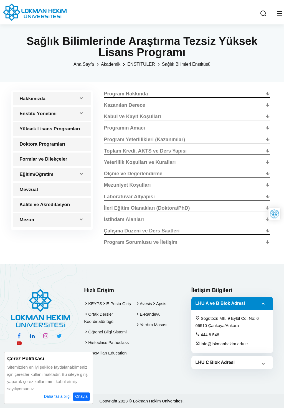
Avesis (146, 303)
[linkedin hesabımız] (32, 335)
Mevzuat (29, 189)
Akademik (110, 64)
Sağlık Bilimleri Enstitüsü (186, 64)
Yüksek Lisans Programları (50, 128)
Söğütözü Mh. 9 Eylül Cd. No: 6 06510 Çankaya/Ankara (227, 322)
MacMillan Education (107, 353)
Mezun (27, 219)
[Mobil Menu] (279, 13)
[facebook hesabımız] (19, 335)
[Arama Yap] (263, 13)
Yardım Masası (154, 324)
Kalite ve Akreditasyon (45, 204)
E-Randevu (150, 314)
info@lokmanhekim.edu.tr (222, 343)
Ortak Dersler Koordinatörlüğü (98, 318)
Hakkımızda (33, 98)
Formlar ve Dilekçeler (43, 159)
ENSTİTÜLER (141, 64)
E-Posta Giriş (118, 303)
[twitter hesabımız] (59, 335)
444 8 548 (207, 334)
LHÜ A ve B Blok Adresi (220, 303)
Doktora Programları (42, 144)
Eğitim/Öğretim (37, 174)
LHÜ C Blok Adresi (215, 362)
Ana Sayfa (83, 64)
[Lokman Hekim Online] (274, 213)
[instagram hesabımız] (45, 335)
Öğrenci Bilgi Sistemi (107, 332)
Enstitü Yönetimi (38, 113)
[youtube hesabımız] (19, 343)
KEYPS (95, 303)
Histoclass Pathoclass (108, 342)
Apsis (161, 303)
